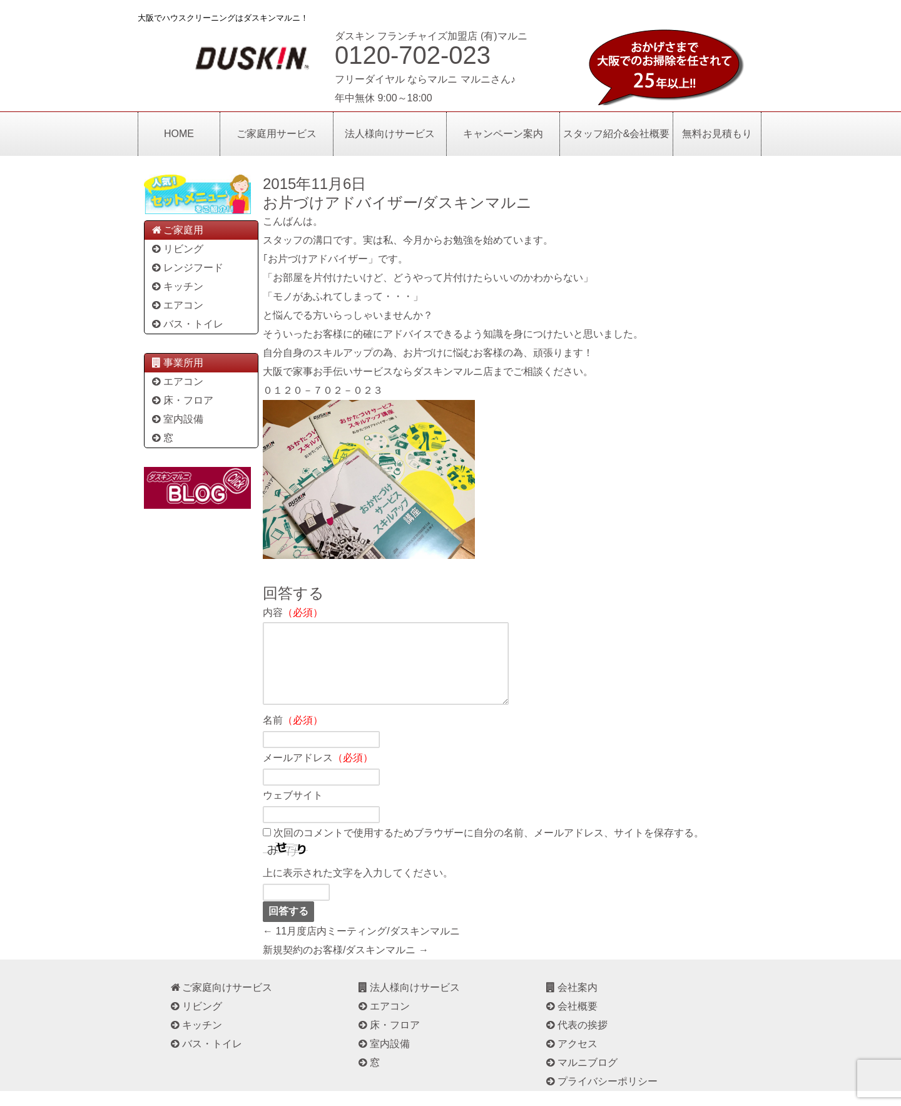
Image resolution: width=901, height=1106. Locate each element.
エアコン (176, 305)
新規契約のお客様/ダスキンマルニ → (346, 965)
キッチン (176, 286)
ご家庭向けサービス (220, 1002)
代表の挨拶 (576, 1040)
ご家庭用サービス (277, 133)
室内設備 (176, 419)
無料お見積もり (717, 133)
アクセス (571, 1058)
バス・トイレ (186, 324)
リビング (176, 248)
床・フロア (181, 400)
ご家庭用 (176, 230)
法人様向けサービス (390, 133)
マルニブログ (581, 1077)
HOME (179, 133)
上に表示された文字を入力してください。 (358, 888)
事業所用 (176, 362)
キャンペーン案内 (503, 133)
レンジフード (186, 267)
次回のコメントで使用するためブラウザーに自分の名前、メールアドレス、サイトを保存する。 (488, 847)
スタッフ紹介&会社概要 (616, 133)
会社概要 (571, 1021)
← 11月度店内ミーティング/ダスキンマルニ (361, 946)
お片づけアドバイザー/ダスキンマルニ (397, 202)
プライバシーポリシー (601, 1096)
